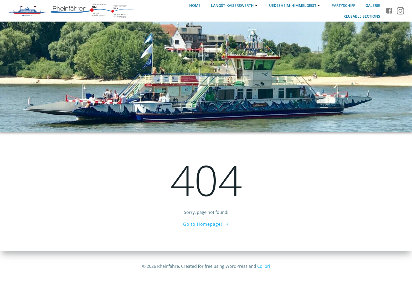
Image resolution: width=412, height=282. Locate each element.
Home (194, 5)
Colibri (263, 266)
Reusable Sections (361, 16)
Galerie (372, 5)
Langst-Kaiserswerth (235, 5)
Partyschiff (343, 5)
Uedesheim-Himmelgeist (295, 5)
